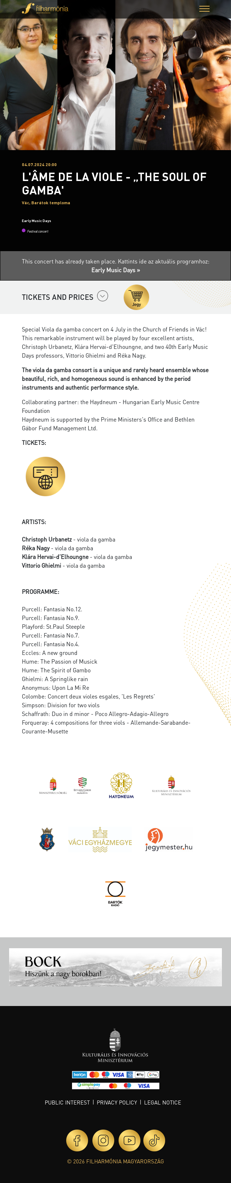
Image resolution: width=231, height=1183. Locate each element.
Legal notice (162, 1102)
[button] (204, 9)
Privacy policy (117, 1102)
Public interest (67, 1102)
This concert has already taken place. (70, 261)
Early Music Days (36, 220)
